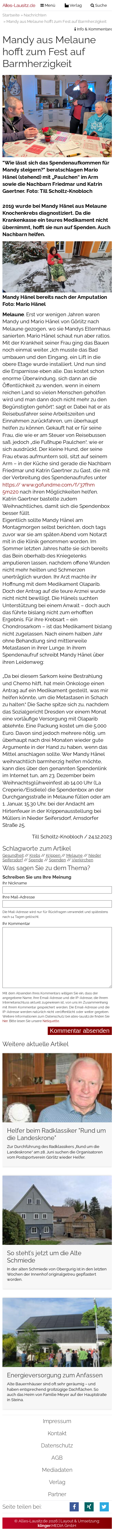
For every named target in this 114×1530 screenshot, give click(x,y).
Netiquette (51, 1021)
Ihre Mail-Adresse (18, 896)
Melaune (74, 855)
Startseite (11, 15)
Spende (36, 860)
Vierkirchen (82, 860)
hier (5, 1021)
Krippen (53, 855)
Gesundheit (13, 855)
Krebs (34, 855)
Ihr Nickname (14, 882)
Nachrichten (35, 15)
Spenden (57, 860)
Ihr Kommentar (16, 923)
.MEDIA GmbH (57, 1525)
